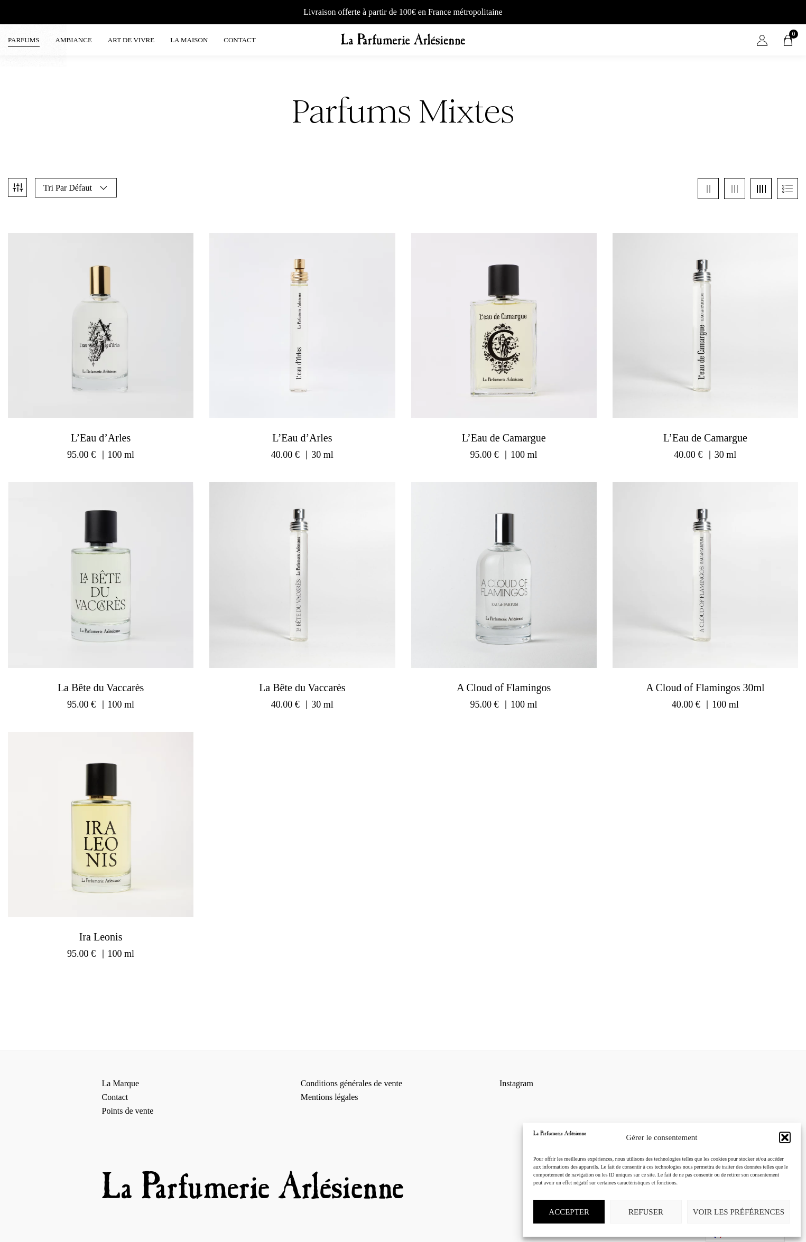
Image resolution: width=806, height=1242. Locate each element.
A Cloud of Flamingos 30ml (705, 678)
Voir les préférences (738, 1212)
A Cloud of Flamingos (504, 678)
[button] (785, 1137)
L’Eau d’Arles (101, 428)
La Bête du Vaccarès (101, 678)
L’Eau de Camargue (504, 428)
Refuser (645, 1212)
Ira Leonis (101, 927)
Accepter (569, 1212)
